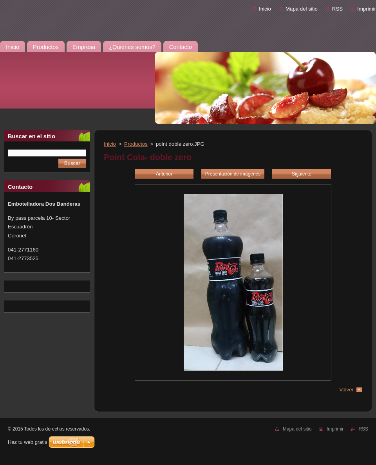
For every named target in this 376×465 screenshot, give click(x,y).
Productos (136, 144)
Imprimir (366, 9)
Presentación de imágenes (232, 174)
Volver (346, 390)
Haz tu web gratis (27, 442)
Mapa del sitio (302, 9)
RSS (337, 9)
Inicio (265, 9)
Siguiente (301, 174)
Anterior (164, 174)
